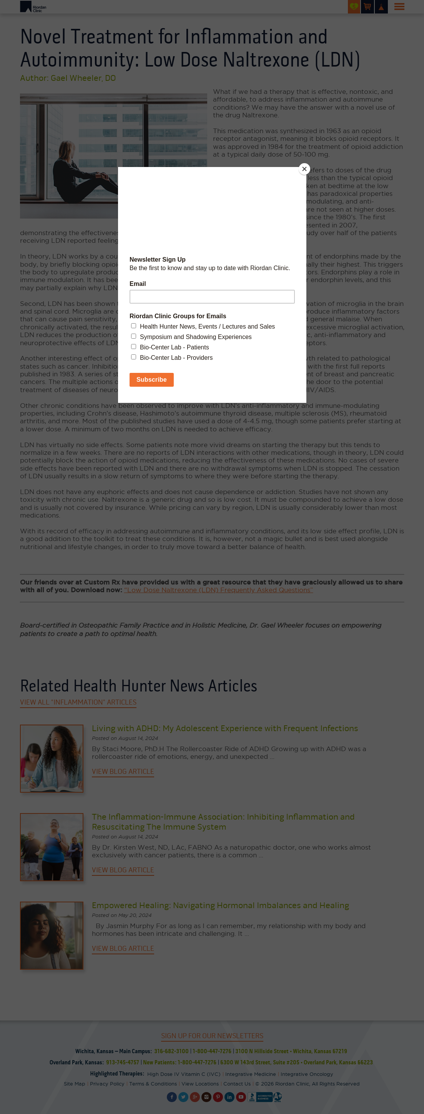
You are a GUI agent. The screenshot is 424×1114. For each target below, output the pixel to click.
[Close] (304, 169)
